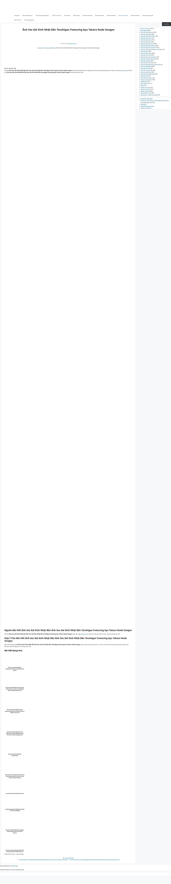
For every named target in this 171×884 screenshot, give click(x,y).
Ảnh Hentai (67, 15)
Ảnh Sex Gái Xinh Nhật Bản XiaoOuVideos (14, 754)
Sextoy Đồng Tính (146, 93)
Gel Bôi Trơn (144, 81)
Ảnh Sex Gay (76, 15)
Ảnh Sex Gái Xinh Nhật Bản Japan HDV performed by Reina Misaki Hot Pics (15, 851)
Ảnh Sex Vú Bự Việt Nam (148, 74)
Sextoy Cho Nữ (145, 91)
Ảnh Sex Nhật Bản (123, 15)
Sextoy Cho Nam (145, 89)
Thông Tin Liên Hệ (146, 108)
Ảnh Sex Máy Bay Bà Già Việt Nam (151, 64)
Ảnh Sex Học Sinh (146, 55)
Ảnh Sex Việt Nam (28, 15)
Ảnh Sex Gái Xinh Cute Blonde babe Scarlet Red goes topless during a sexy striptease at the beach (43, 859)
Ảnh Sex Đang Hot (29, 20)
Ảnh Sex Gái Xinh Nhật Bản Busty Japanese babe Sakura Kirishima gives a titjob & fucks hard (14, 711)
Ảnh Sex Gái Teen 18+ (147, 43)
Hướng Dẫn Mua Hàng (147, 106)
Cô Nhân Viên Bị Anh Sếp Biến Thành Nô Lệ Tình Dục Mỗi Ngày (14, 810)
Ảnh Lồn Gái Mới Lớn (147, 32)
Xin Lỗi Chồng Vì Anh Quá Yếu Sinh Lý (15, 793)
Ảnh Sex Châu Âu (99, 15)
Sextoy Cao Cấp (145, 87)
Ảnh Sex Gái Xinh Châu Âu (148, 47)
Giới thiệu (143, 104)
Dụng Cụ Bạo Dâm (146, 80)
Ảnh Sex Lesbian (111, 15)
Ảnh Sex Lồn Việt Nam (147, 62)
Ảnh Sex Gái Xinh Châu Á (148, 45)
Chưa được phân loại (147, 78)
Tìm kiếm (166, 24)
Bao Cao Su (144, 76)
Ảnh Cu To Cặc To (56, 15)
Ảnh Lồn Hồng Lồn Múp (42, 15)
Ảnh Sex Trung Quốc (148, 15)
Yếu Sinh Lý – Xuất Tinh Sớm (149, 95)
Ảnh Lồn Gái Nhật (146, 34)
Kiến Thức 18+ (18, 20)
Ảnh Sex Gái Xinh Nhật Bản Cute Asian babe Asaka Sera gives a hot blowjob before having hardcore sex (15, 689)
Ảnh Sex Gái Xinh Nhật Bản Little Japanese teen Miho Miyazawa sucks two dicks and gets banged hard (15, 733)
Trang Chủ (17, 15)
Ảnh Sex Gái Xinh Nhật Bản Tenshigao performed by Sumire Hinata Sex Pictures (15, 831)
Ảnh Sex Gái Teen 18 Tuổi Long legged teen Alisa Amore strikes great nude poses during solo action (95, 859)
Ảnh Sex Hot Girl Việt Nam (148, 59)
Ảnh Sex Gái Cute (146, 42)
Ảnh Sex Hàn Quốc (87, 15)
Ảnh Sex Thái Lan (135, 15)
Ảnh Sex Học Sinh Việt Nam (149, 57)
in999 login (14, 866)
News (142, 85)
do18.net (125, 70)
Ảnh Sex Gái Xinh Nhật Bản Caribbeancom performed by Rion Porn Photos (14, 669)
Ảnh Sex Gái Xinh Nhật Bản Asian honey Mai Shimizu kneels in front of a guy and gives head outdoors (14, 776)
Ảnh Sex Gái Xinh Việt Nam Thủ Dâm (151, 49)
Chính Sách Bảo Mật (146, 98)
